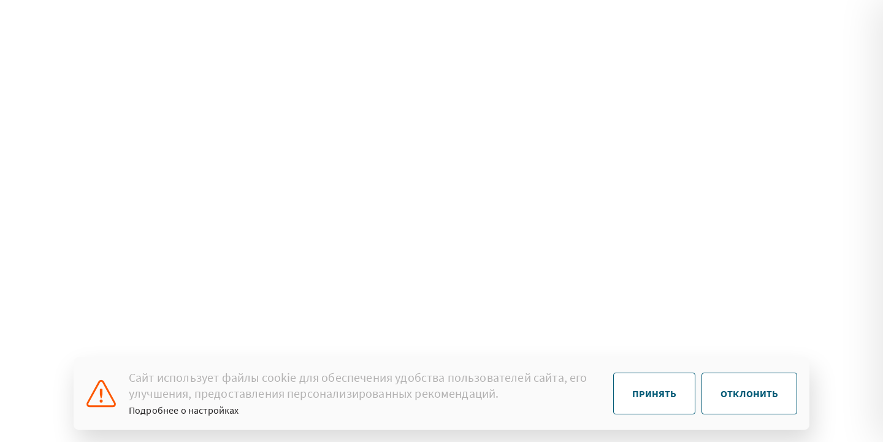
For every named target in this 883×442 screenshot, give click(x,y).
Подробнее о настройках (184, 410)
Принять (654, 393)
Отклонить (749, 393)
